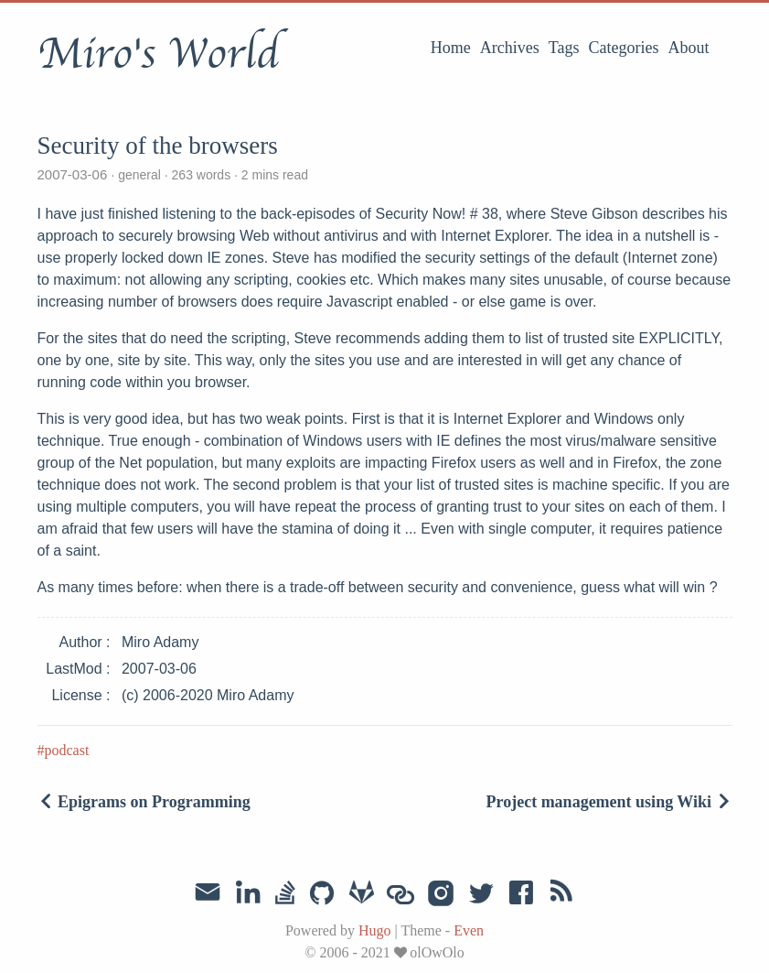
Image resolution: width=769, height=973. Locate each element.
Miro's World (158, 54)
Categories (624, 47)
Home (451, 47)
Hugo (374, 930)
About (689, 47)
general (139, 175)
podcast (67, 750)
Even (469, 930)
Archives (509, 47)
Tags (564, 47)
